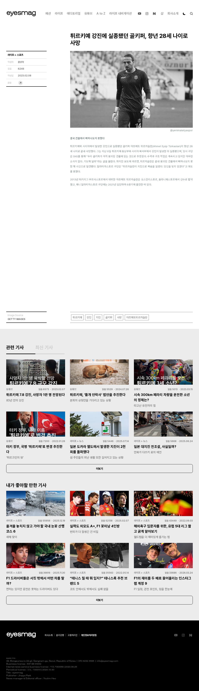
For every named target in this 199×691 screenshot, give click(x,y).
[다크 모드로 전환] (184, 13)
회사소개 (173, 13)
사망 (119, 317)
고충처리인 (72, 635)
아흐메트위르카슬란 (136, 317)
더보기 (99, 468)
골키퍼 (108, 317)
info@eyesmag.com (107, 661)
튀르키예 (77, 317)
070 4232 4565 (86, 661)
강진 (89, 317)
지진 (98, 317)
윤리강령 (60, 635)
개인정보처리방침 (89, 635)
